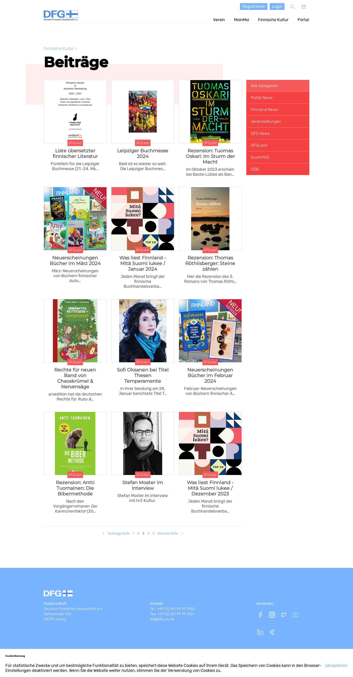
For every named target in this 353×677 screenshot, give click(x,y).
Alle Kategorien (264, 84)
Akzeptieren (336, 665)
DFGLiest (259, 144)
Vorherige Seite (119, 533)
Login (277, 6)
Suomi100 (260, 156)
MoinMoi (241, 18)
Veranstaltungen (266, 120)
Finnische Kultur (273, 18)
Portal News (262, 96)
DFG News (260, 132)
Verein (219, 18)
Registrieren (253, 6)
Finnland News (264, 108)
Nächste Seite (168, 533)
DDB (255, 168)
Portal (303, 18)
